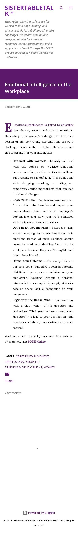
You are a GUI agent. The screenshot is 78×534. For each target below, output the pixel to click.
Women (49, 367)
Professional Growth (21, 362)
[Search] (61, 7)
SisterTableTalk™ (29, 11)
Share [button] (9, 381)
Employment (39, 356)
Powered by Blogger (39, 513)
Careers (22, 356)
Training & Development (23, 367)
